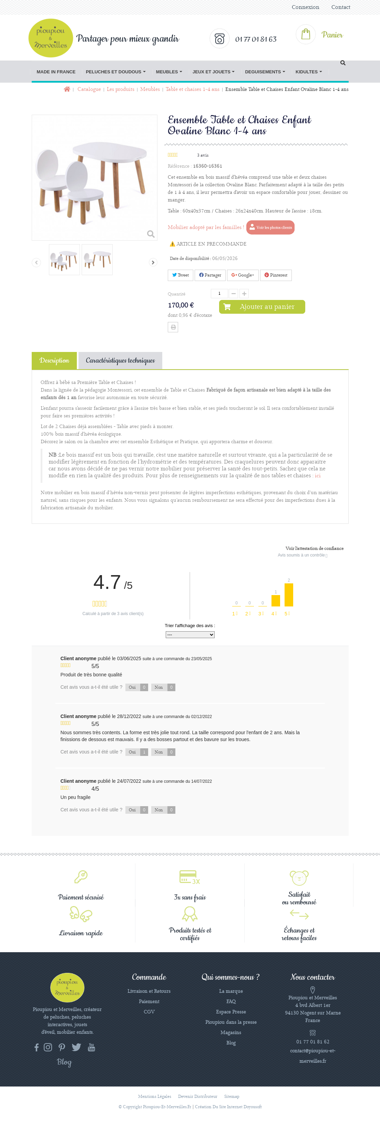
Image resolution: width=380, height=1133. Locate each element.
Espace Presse (231, 1012)
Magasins (230, 1033)
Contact (340, 7)
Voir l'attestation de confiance (314, 548)
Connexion (305, 7)
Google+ (243, 275)
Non (165, 687)
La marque (231, 991)
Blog (231, 1043)
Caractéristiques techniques (120, 360)
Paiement (149, 1002)
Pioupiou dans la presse (231, 1022)
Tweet (180, 275)
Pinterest (276, 275)
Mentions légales (154, 1096)
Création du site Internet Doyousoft (228, 1107)
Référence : (180, 166)
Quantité (176, 294)
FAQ (231, 1002)
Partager (210, 275)
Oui (138, 687)
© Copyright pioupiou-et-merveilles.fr (155, 1107)
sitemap (231, 1096)
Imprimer (173, 327)
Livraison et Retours (149, 991)
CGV (149, 1012)
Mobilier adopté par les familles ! (232, 228)
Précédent (36, 262)
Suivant (153, 262)
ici (318, 476)
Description (54, 360)
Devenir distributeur (197, 1096)
